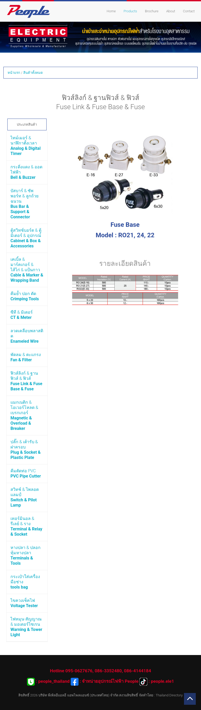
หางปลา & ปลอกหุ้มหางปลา (25, 555)
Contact (189, 11)
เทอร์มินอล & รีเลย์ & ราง (26, 526)
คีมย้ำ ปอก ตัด (24, 296)
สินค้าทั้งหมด (33, 73)
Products (130, 11)
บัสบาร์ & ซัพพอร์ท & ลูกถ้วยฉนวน (24, 203)
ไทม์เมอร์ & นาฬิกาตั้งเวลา (25, 145)
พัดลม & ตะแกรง (25, 357)
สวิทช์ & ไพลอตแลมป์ (24, 497)
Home (111, 11)
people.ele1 (162, 681)
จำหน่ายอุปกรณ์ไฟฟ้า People (110, 681)
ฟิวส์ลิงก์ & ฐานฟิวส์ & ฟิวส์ (26, 381)
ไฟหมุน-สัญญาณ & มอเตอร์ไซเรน (26, 627)
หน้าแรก (14, 73)
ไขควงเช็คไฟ (24, 603)
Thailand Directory (169, 695)
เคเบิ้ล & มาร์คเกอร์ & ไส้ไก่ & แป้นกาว (26, 270)
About (170, 11)
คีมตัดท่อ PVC (25, 473)
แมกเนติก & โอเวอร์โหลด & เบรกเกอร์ (24, 415)
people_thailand (54, 681)
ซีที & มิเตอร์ (21, 315)
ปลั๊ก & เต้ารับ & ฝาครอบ (25, 449)
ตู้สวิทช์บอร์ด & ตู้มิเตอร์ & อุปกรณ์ (25, 238)
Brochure (151, 11)
